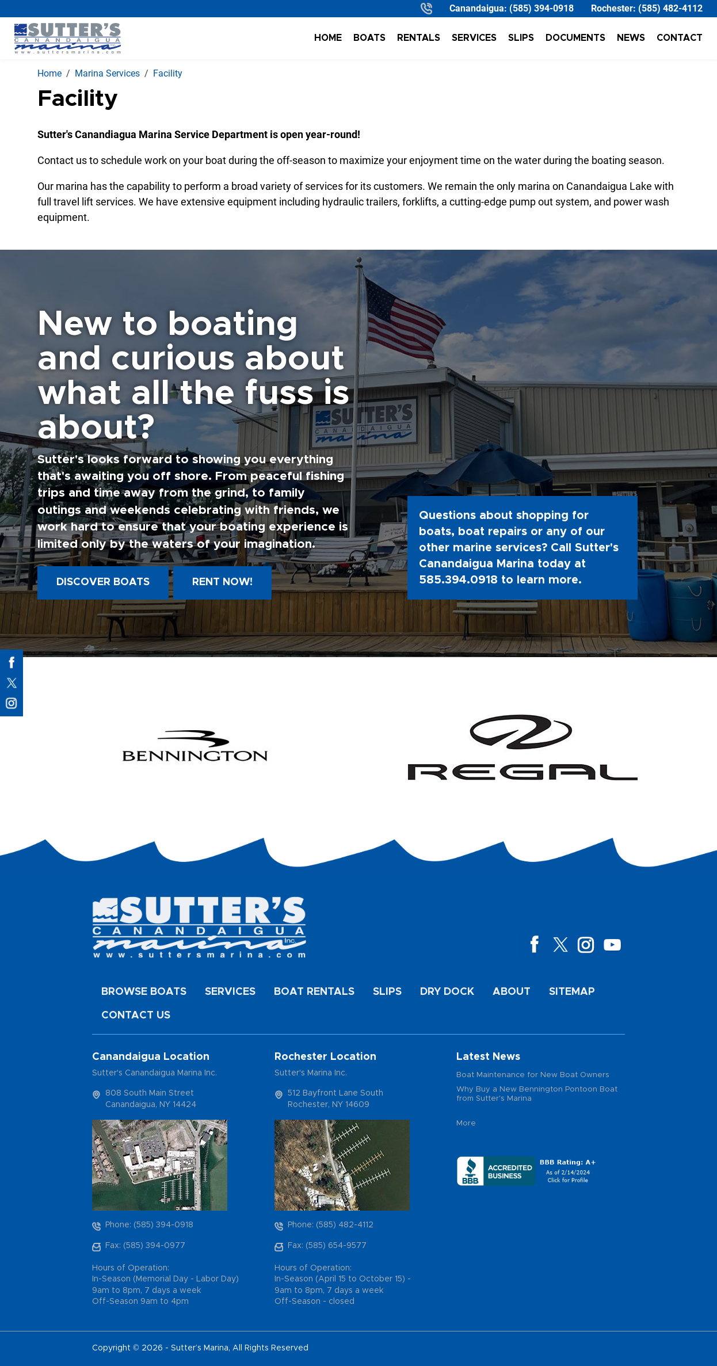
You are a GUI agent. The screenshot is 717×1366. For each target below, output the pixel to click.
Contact (680, 38)
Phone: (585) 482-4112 (330, 1225)
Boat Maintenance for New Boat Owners (532, 1075)
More (466, 1123)
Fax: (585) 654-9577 (327, 1246)
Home (328, 38)
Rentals (418, 38)
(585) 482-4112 (670, 8)
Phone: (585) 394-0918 (149, 1225)
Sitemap (572, 992)
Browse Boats (143, 992)
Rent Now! (222, 582)
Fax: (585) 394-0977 (145, 1246)
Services (474, 38)
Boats (369, 38)
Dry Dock (447, 992)
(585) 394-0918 (541, 8)
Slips (521, 38)
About (512, 992)
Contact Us (135, 1015)
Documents (575, 38)
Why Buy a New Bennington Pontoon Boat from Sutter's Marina (536, 1094)
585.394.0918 (458, 580)
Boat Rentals (314, 992)
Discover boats (103, 582)
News (631, 38)
